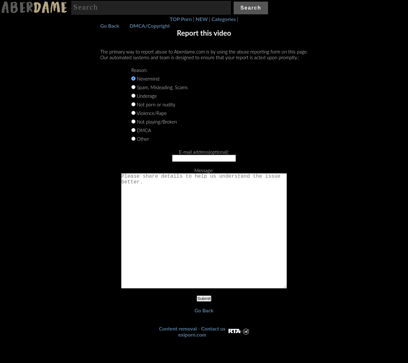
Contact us (213, 354)
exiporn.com (192, 360)
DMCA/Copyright (149, 26)
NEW (202, 19)
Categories (224, 19)
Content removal (178, 354)
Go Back (109, 26)
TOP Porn (181, 19)
